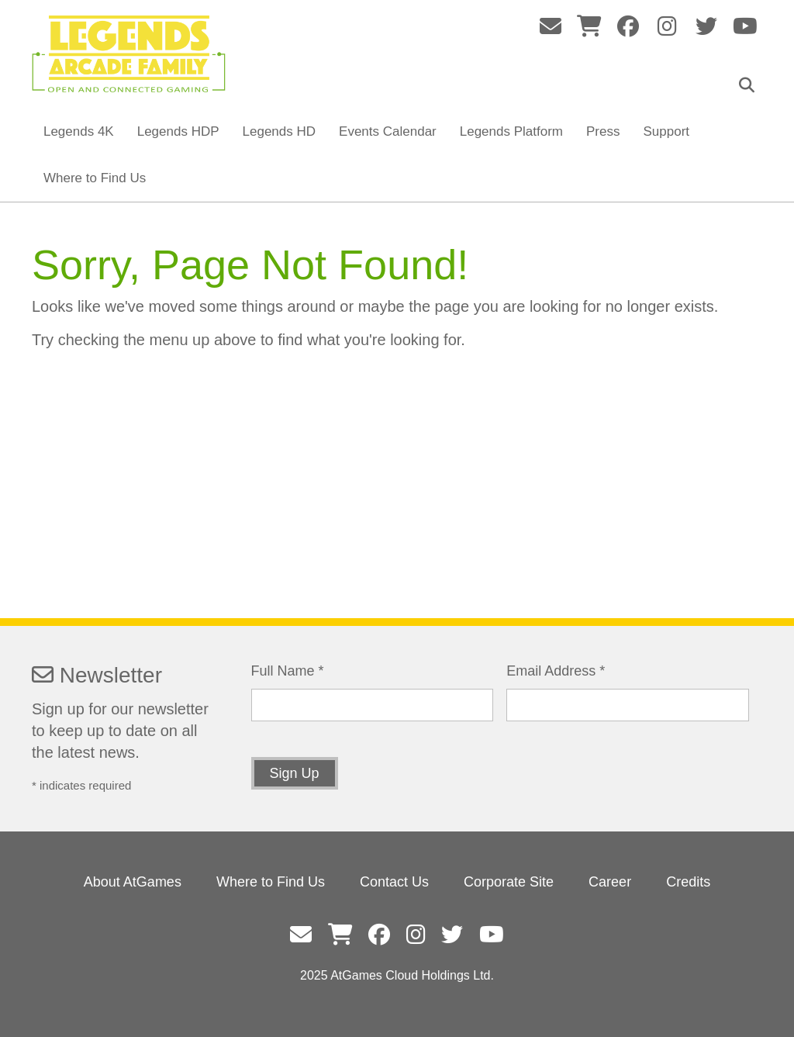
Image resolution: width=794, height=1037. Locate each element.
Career (610, 882)
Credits (688, 882)
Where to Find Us (94, 178)
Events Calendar (388, 131)
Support (666, 131)
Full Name (287, 671)
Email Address (555, 671)
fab (628, 26)
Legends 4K (78, 131)
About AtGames (132, 882)
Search (750, 85)
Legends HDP (178, 131)
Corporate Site (509, 882)
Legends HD (279, 131)
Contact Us (394, 882)
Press (603, 131)
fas (550, 26)
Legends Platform (511, 131)
